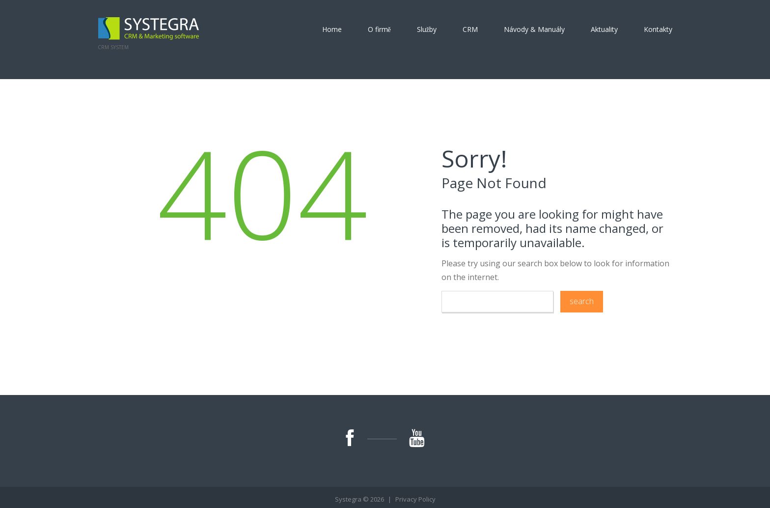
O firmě (379, 29)
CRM (470, 29)
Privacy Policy (415, 499)
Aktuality (604, 29)
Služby (427, 29)
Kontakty (658, 29)
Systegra (348, 499)
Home (332, 29)
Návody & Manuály (534, 29)
